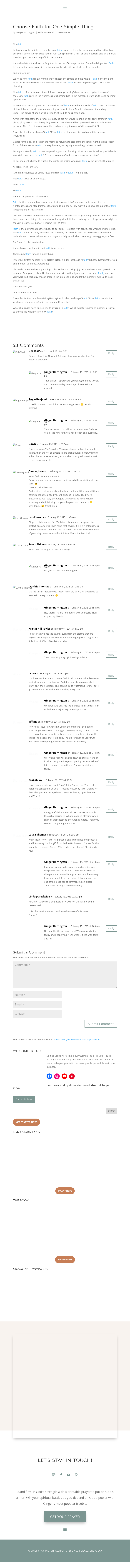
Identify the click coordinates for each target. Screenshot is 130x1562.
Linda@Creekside (39, 896)
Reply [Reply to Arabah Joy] (110, 783)
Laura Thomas (38, 834)
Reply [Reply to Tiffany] (110, 725)
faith (20, 44)
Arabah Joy (35, 780)
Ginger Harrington (25, 32)
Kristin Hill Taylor (39, 628)
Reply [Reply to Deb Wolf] (110, 354)
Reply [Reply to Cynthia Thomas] (110, 590)
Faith (40, 32)
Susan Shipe (36, 544)
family (101, 273)
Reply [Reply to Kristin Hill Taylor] (110, 632)
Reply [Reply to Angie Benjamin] (110, 402)
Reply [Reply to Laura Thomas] (110, 838)
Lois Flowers (36, 517)
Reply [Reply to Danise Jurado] (110, 474)
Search (111, 1110)
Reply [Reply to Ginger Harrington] (110, 375)
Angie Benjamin (38, 399)
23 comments (63, 32)
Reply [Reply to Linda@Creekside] (110, 900)
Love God (49, 32)
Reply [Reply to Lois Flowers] (110, 520)
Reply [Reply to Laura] (110, 676)
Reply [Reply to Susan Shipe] (110, 547)
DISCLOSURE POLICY (91, 1550)
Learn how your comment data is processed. (77, 1039)
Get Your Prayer (65, 1516)
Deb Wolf (34, 351)
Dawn (32, 444)
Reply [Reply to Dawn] (110, 447)
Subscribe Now (24, 1099)
